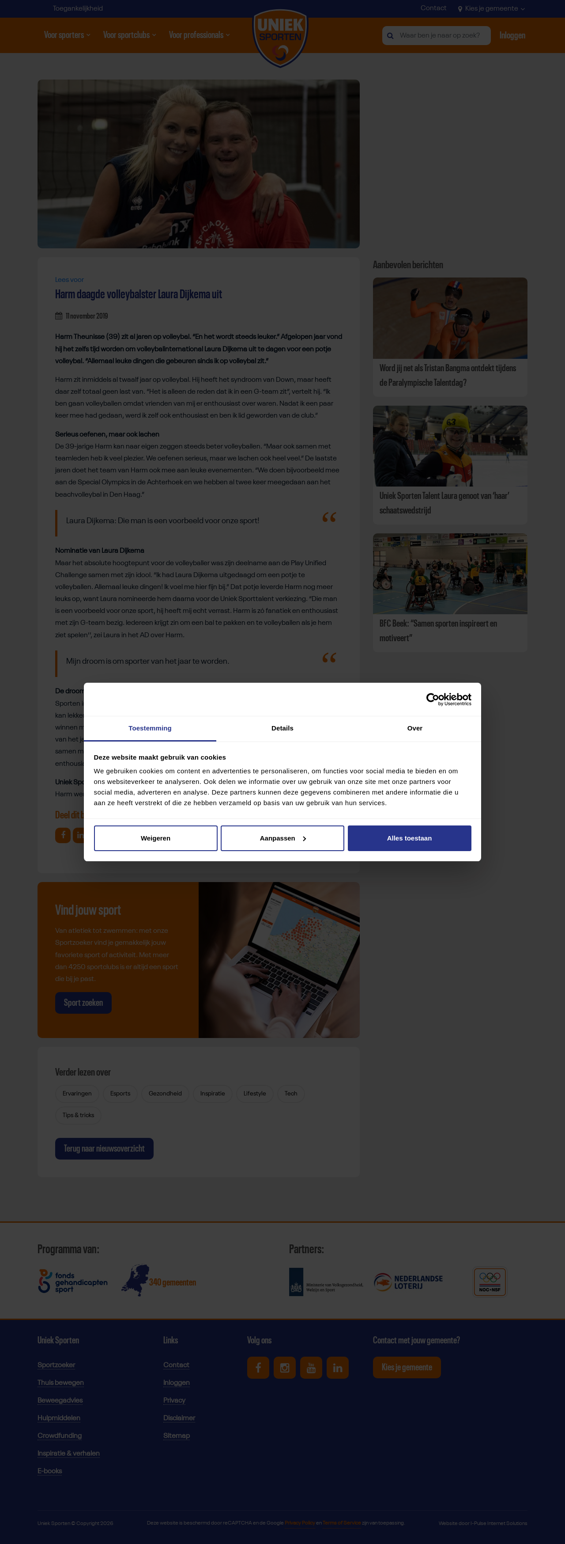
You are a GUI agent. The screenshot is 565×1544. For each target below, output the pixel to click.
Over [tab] (415, 728)
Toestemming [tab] (150, 728)
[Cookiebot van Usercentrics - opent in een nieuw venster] (432, 699)
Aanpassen (283, 838)
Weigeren (155, 838)
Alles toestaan (409, 838)
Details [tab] (282, 728)
